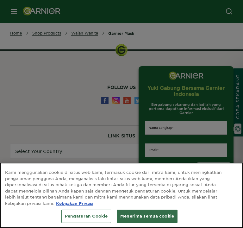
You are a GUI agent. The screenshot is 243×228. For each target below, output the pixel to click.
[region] (121, 195)
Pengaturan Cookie (86, 215)
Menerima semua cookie (147, 215)
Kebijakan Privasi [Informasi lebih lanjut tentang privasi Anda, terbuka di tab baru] (74, 203)
